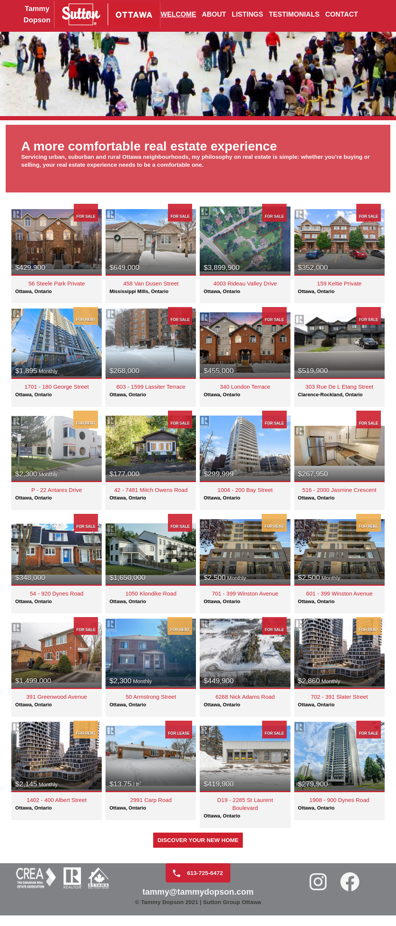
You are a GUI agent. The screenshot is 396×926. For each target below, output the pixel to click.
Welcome (178, 15)
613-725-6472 (195, 880)
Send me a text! (51, 179)
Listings (247, 15)
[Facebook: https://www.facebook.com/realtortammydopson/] (350, 888)
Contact (341, 15)
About (214, 15)
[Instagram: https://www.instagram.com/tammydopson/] (318, 888)
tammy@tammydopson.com (197, 899)
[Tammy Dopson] (75, 14)
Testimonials (294, 15)
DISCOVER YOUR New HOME (198, 845)
